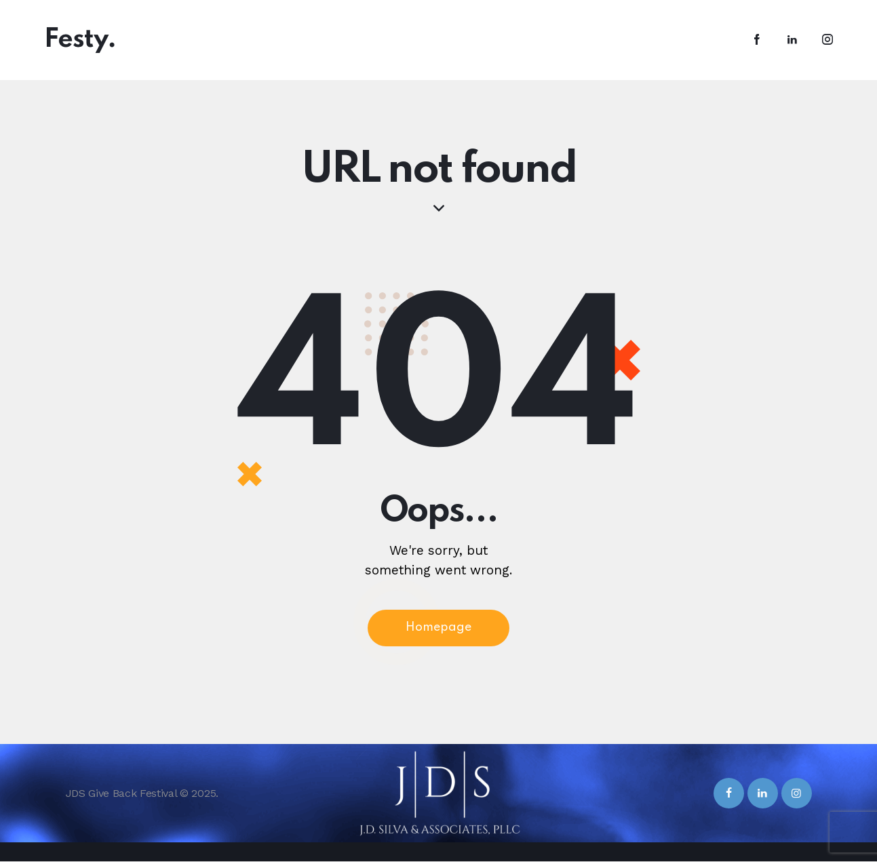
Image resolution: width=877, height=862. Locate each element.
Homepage (438, 629)
